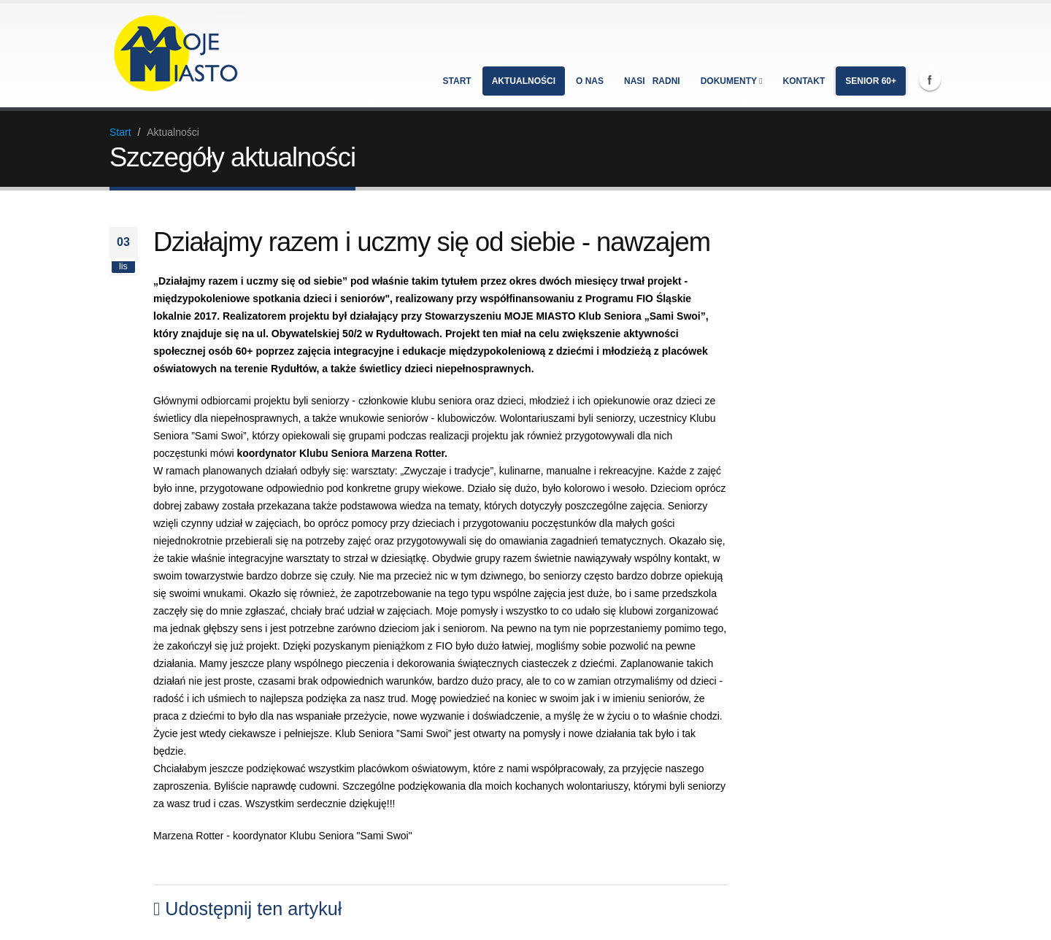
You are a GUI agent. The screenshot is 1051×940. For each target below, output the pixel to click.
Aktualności (523, 81)
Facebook (930, 79)
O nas (590, 81)
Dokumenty (732, 81)
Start (457, 81)
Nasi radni (652, 81)
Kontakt (804, 81)
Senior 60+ (870, 81)
